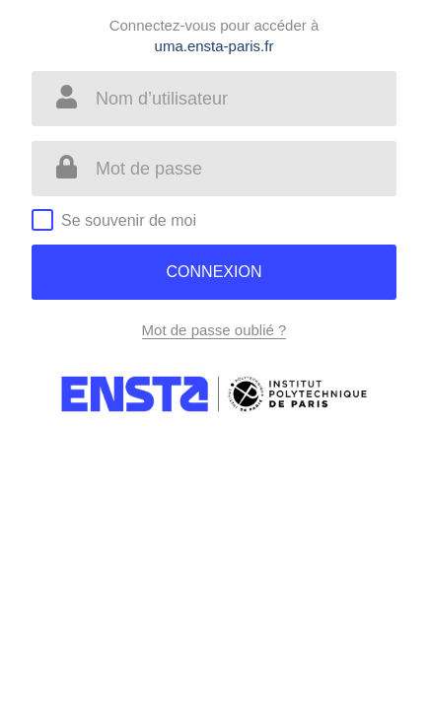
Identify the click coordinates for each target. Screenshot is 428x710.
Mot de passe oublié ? (214, 329)
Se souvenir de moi (128, 220)
